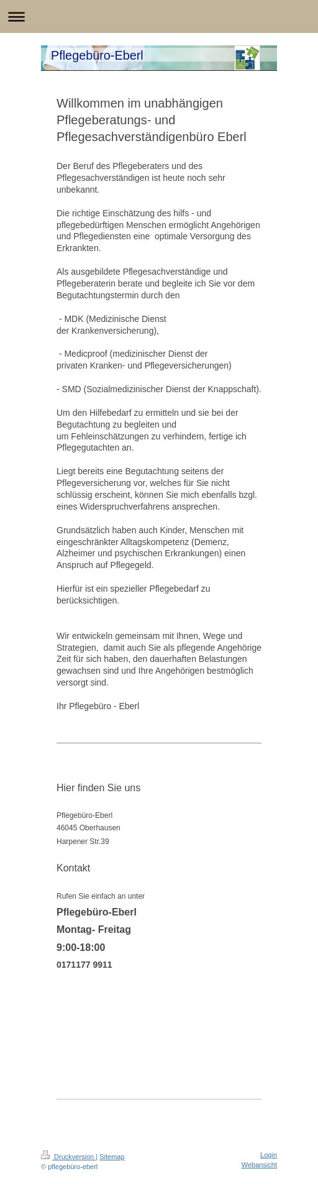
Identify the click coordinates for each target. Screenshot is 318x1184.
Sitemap (111, 1156)
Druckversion (68, 1156)
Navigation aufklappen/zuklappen (159, 16)
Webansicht (259, 1164)
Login (268, 1155)
